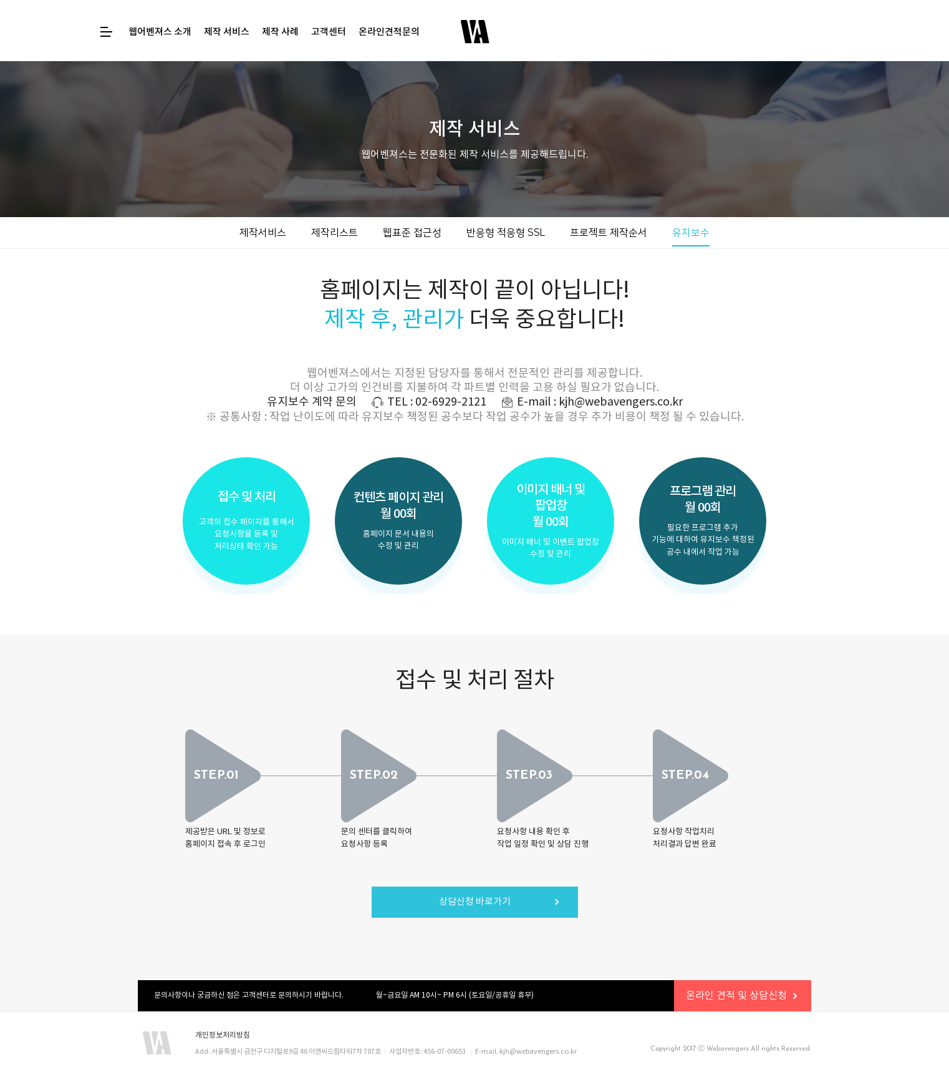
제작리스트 (334, 232)
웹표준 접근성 (412, 232)
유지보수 (691, 232)
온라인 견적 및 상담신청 (736, 995)
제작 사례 (280, 32)
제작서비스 (262, 232)
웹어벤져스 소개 (159, 32)
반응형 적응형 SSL (505, 232)
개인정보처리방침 (222, 1035)
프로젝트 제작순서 (608, 232)
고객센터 (328, 32)
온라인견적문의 (389, 32)
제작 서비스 (226, 32)
